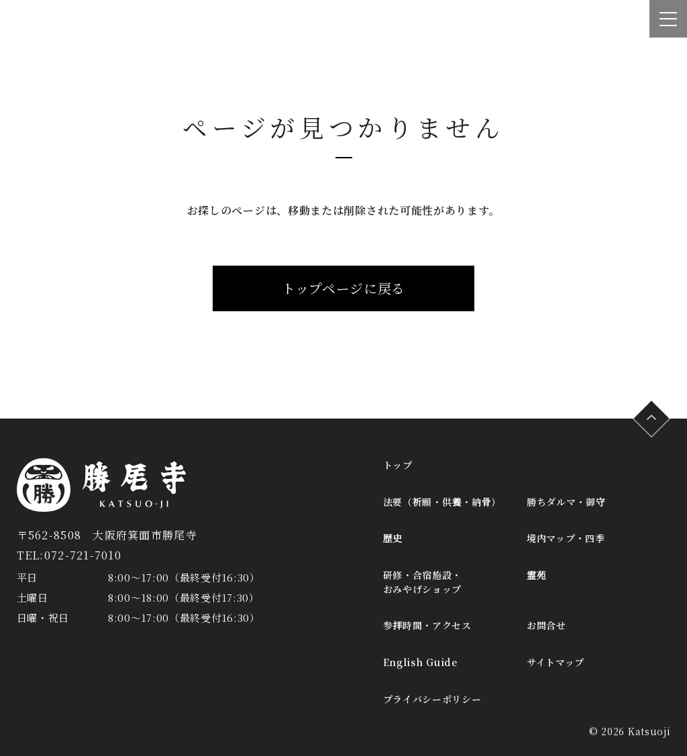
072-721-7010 (82, 555)
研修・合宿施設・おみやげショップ (422, 582)
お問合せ (546, 625)
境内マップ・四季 (566, 538)
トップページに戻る (343, 288)
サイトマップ (555, 662)
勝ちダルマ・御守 (566, 501)
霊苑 (536, 575)
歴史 (393, 538)
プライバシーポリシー (432, 699)
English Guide (420, 662)
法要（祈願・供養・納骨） (442, 501)
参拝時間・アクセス (427, 625)
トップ (398, 465)
